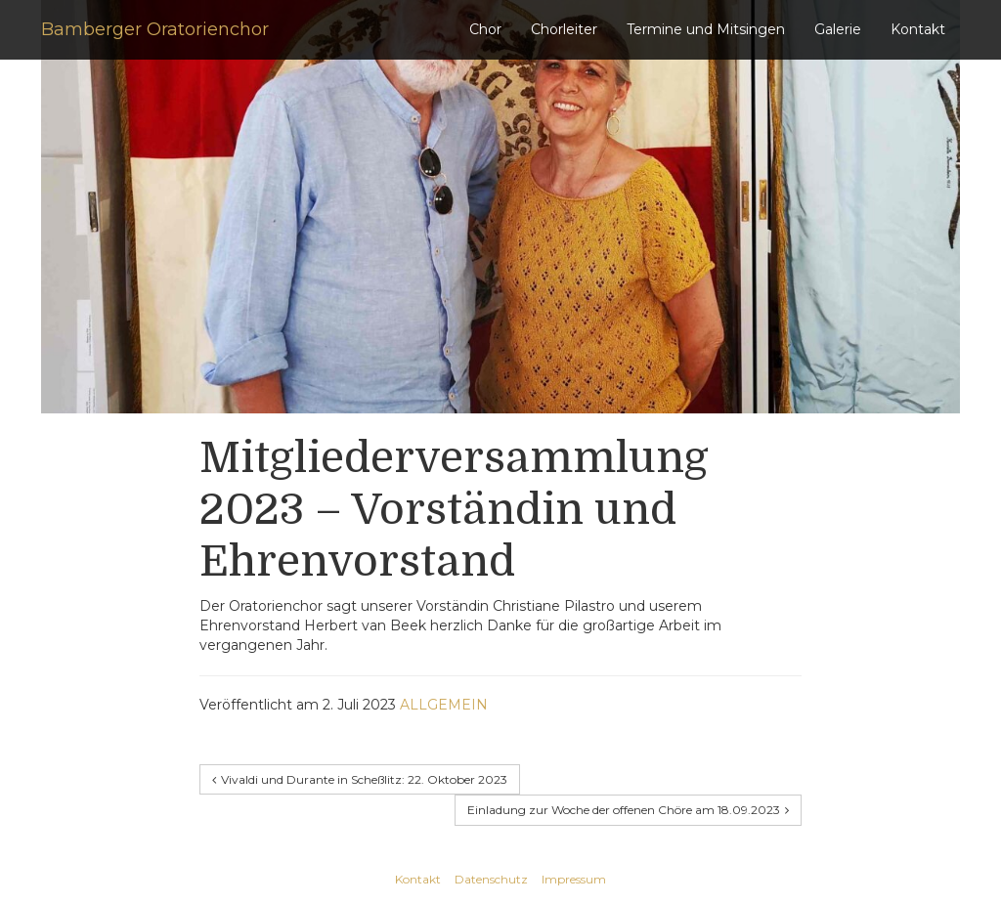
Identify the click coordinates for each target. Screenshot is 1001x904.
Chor (485, 29)
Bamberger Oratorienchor (155, 29)
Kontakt (918, 29)
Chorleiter (564, 29)
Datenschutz (491, 879)
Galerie (837, 29)
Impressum (574, 879)
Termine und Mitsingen (706, 29)
